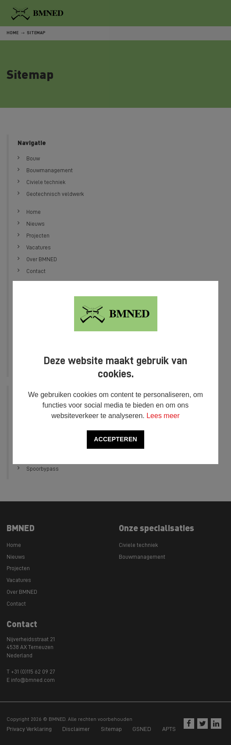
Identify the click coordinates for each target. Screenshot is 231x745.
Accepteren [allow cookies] (115, 439)
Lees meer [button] (163, 415)
